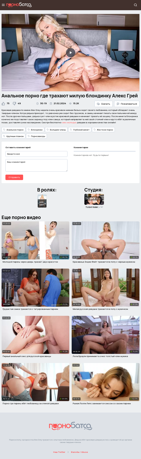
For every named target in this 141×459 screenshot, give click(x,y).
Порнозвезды (36, 136)
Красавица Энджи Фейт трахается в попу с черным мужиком (104, 261)
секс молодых (69, 122)
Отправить (14, 177)
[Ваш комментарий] (36, 165)
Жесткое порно (103, 129)
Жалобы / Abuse (79, 452)
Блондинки (35, 129)
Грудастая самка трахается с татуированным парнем (30, 309)
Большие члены (56, 129)
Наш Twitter (59, 452)
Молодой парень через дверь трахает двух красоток (30, 261)
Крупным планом (13, 136)
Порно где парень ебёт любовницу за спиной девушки (31, 403)
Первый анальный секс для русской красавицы (27, 356)
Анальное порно (13, 129)
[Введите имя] (36, 154)
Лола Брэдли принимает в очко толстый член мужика (100, 356)
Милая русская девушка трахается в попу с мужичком (100, 309)
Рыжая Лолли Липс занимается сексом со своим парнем (102, 403)
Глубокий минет (80, 129)
